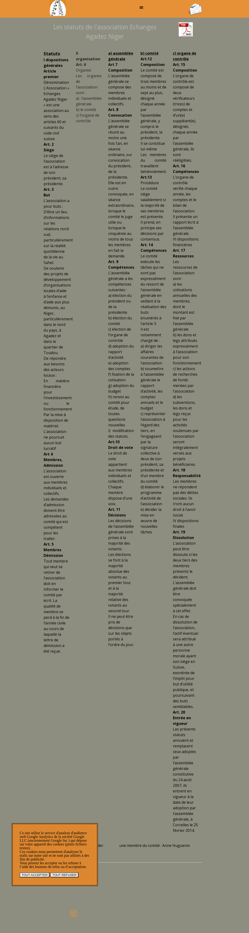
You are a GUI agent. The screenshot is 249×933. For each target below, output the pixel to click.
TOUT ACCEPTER (35, 875)
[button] (195, 5)
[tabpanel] (105, 31)
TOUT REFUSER (64, 875)
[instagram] (73, 913)
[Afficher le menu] (141, 7)
